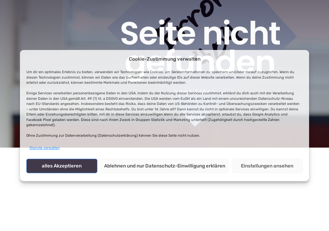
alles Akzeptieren (62, 166)
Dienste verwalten (45, 148)
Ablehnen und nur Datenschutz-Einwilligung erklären (164, 166)
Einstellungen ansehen (267, 166)
